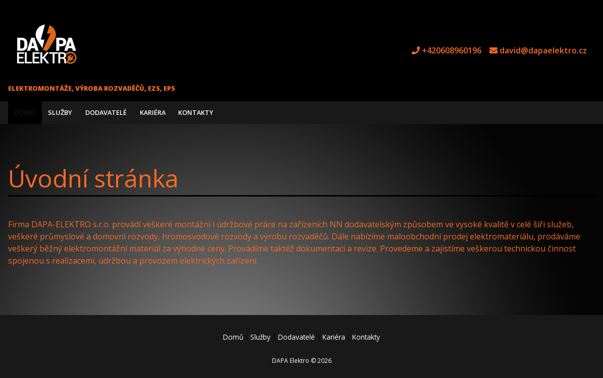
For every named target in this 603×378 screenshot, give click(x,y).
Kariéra (153, 112)
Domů (25, 112)
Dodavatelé (106, 112)
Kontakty (195, 112)
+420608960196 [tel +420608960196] (451, 50)
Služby (60, 112)
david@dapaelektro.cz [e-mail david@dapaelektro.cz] (543, 50)
